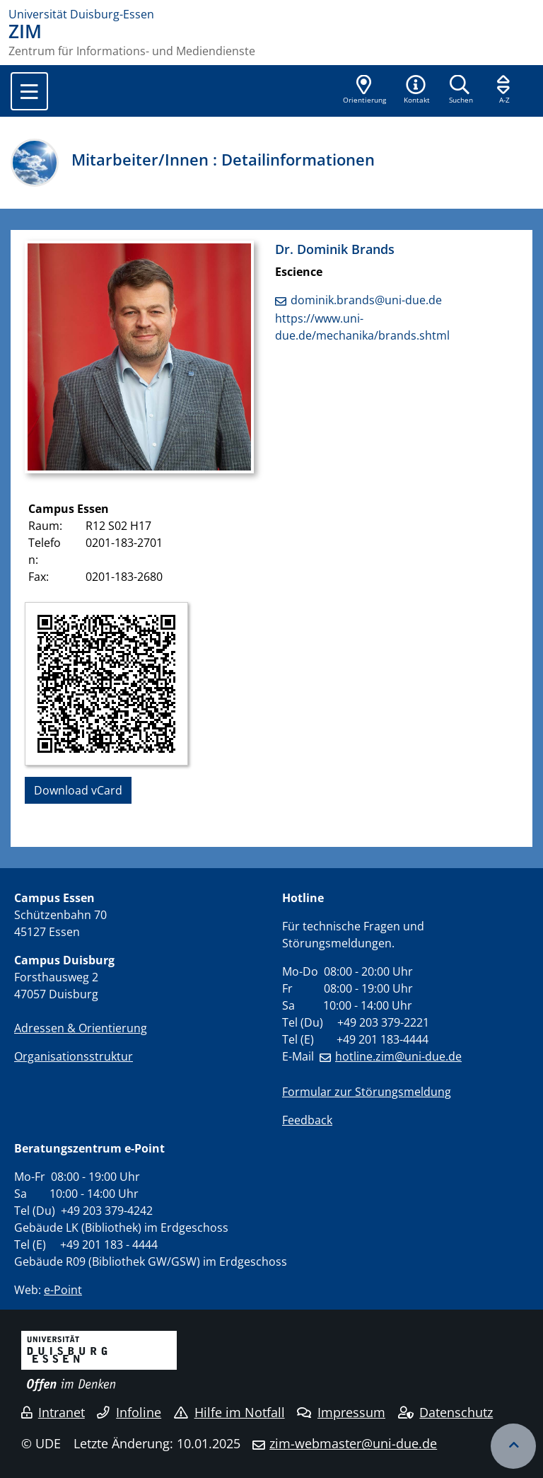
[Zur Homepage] (271, 14)
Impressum (341, 1412)
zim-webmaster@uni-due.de (353, 1443)
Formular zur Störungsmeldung (366, 1091)
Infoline (129, 1412)
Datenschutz (446, 1412)
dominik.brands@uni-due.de (366, 300)
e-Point (63, 1290)
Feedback (307, 1120)
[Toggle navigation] (29, 91)
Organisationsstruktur (73, 1056)
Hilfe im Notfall (229, 1412)
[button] (416, 90)
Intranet (53, 1412)
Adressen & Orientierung (80, 1028)
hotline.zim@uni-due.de (398, 1056)
